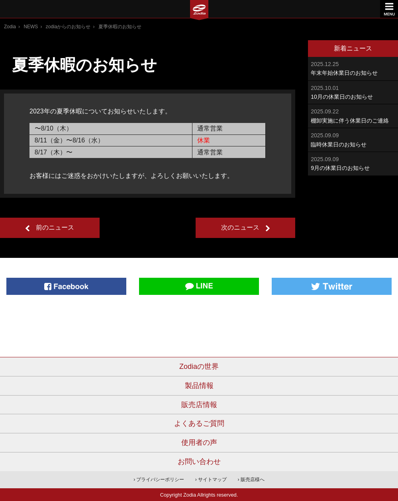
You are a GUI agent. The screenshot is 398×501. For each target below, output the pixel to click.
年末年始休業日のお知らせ (353, 68)
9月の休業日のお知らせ (353, 163)
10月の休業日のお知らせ (353, 92)
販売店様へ (253, 479)
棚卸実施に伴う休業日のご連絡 (353, 115)
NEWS (31, 26)
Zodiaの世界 (199, 366)
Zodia (10, 26)
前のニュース (55, 227)
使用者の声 (199, 442)
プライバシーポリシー (160, 479)
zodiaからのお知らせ (68, 26)
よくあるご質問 (199, 423)
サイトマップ (212, 479)
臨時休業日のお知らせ (353, 139)
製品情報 (199, 386)
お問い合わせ (199, 462)
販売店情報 (199, 405)
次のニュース (240, 227)
